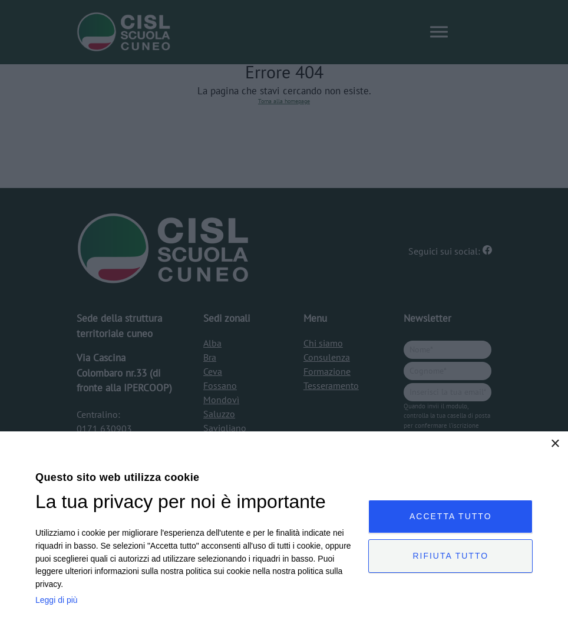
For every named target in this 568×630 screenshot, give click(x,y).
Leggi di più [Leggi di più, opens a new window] (56, 600)
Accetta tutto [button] (451, 516)
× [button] (554, 444)
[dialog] (284, 530)
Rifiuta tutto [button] (450, 555)
